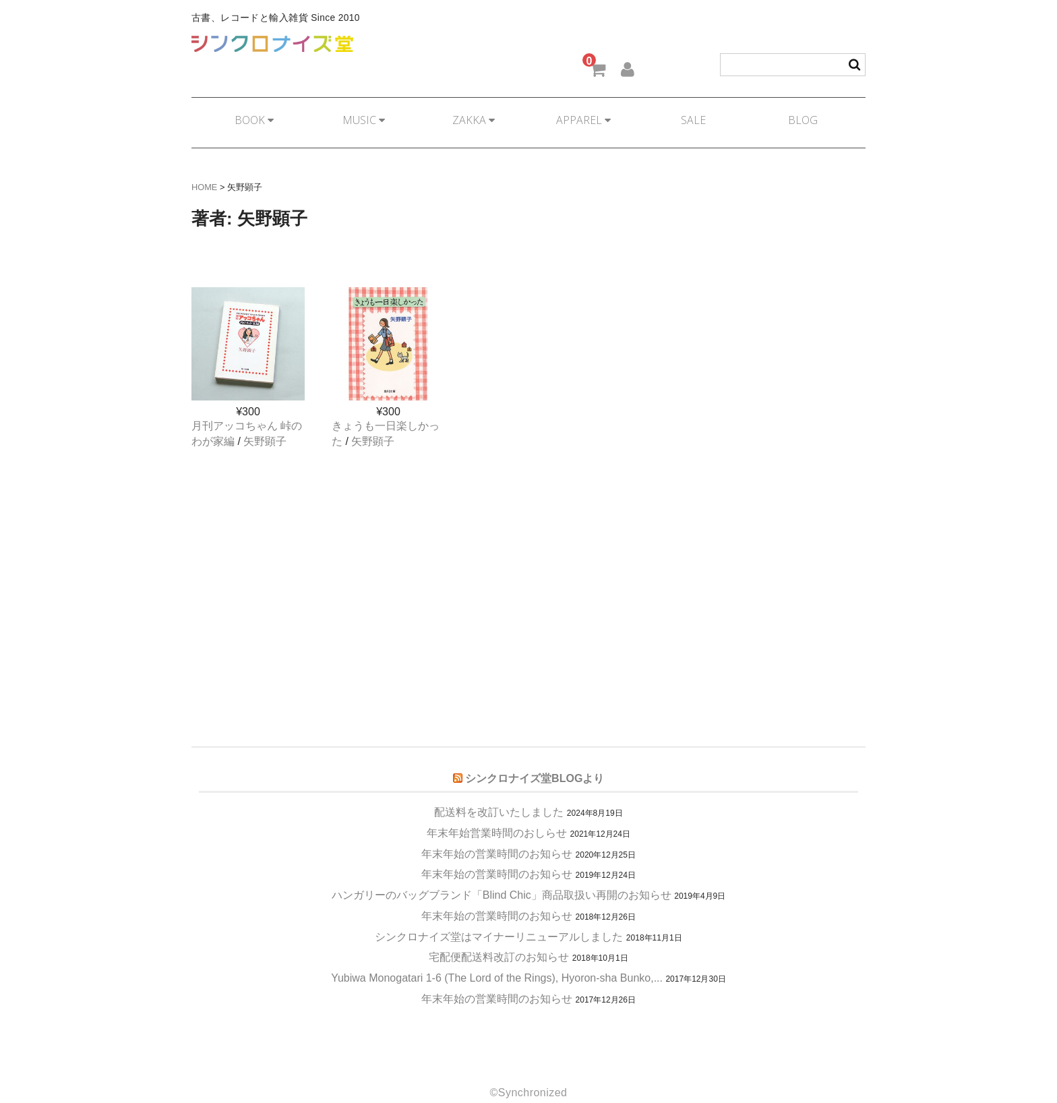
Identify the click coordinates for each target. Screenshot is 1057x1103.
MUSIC (361, 114)
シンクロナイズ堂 (272, 44)
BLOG (807, 114)
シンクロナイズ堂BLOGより (534, 761)
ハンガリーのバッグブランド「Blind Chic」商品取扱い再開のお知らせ (501, 877)
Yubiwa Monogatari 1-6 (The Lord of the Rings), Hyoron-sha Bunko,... (497, 960)
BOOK (249, 114)
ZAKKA (473, 114)
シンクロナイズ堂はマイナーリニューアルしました (499, 919)
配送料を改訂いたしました (499, 794)
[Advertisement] (528, 553)
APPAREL (584, 114)
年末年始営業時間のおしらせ (497, 815)
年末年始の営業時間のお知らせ (496, 836)
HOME (204, 170)
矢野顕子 (264, 423)
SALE (696, 114)
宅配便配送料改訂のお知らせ (499, 939)
